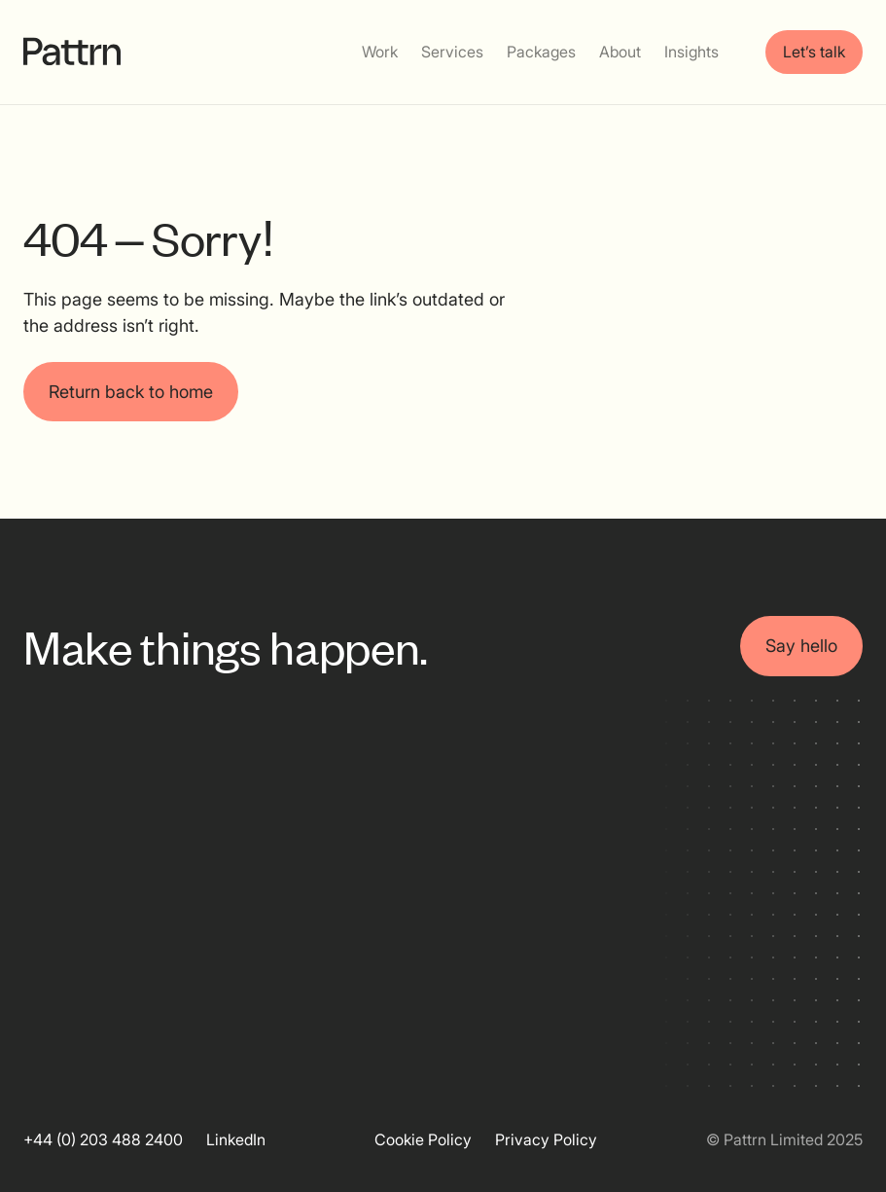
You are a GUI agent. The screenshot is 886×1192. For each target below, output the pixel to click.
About (620, 51)
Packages (541, 51)
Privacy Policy (546, 1139)
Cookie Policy (423, 1139)
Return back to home (131, 391)
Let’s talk (814, 51)
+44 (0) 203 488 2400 (103, 1139)
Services (452, 51)
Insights (691, 51)
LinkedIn (236, 1139)
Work (380, 51)
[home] (72, 51)
